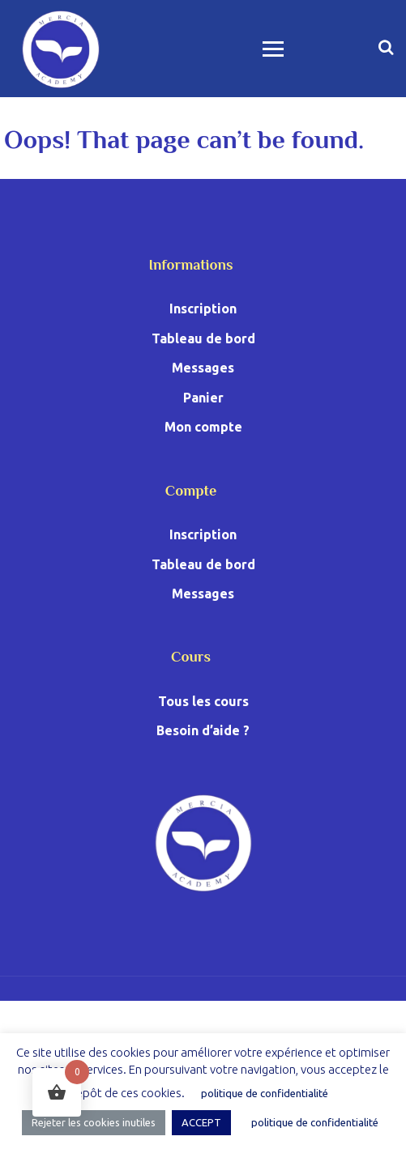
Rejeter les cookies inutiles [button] (94, 1122)
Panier (203, 397)
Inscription (203, 308)
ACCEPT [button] (201, 1122)
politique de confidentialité (264, 1093)
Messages (203, 367)
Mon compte (203, 426)
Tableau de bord (203, 338)
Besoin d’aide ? (203, 730)
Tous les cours (203, 701)
